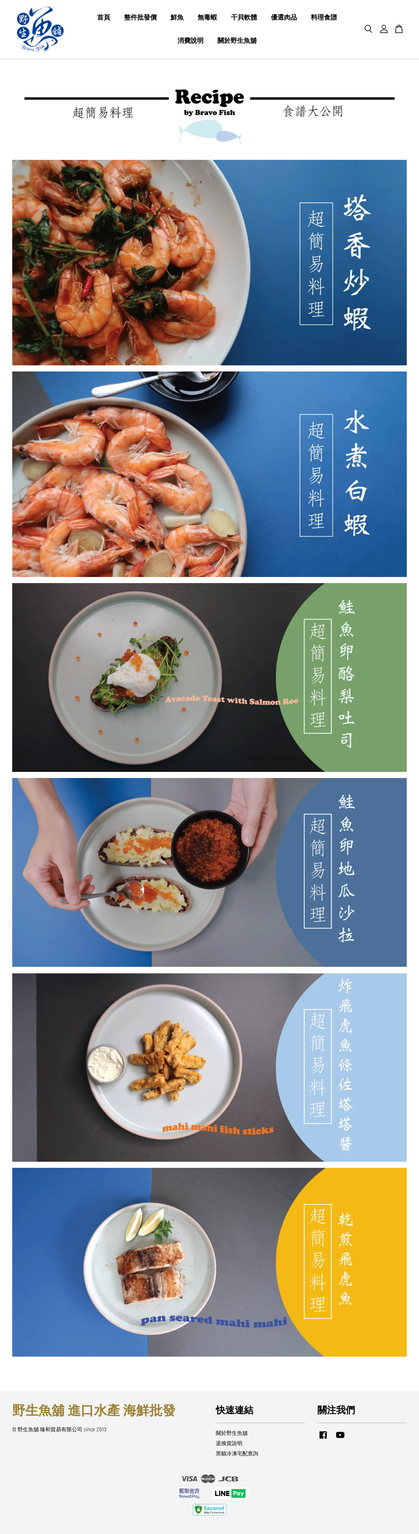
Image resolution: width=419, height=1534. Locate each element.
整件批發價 (140, 17)
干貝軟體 (244, 17)
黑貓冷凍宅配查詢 (237, 1453)
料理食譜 (324, 17)
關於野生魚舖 (237, 41)
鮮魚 (177, 17)
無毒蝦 (207, 17)
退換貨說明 (229, 1443)
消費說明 (190, 41)
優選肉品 (284, 17)
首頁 (103, 17)
